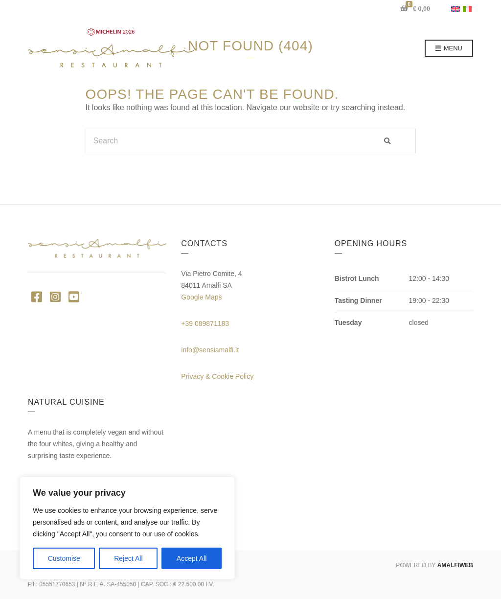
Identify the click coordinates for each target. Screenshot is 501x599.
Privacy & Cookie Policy (217, 376)
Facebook (36, 296)
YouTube (73, 296)
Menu (448, 49)
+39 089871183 (205, 323)
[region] (127, 528)
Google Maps (201, 297)
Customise (64, 558)
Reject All (128, 558)
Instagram (55, 296)
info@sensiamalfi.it (210, 350)
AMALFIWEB (455, 565)
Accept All (191, 558)
